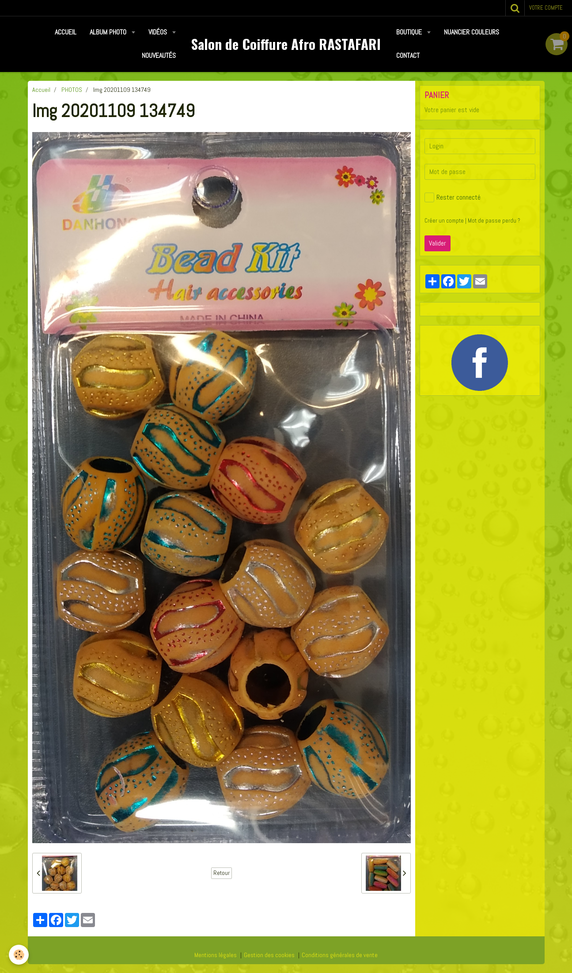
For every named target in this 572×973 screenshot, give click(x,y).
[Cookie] (19, 955)
